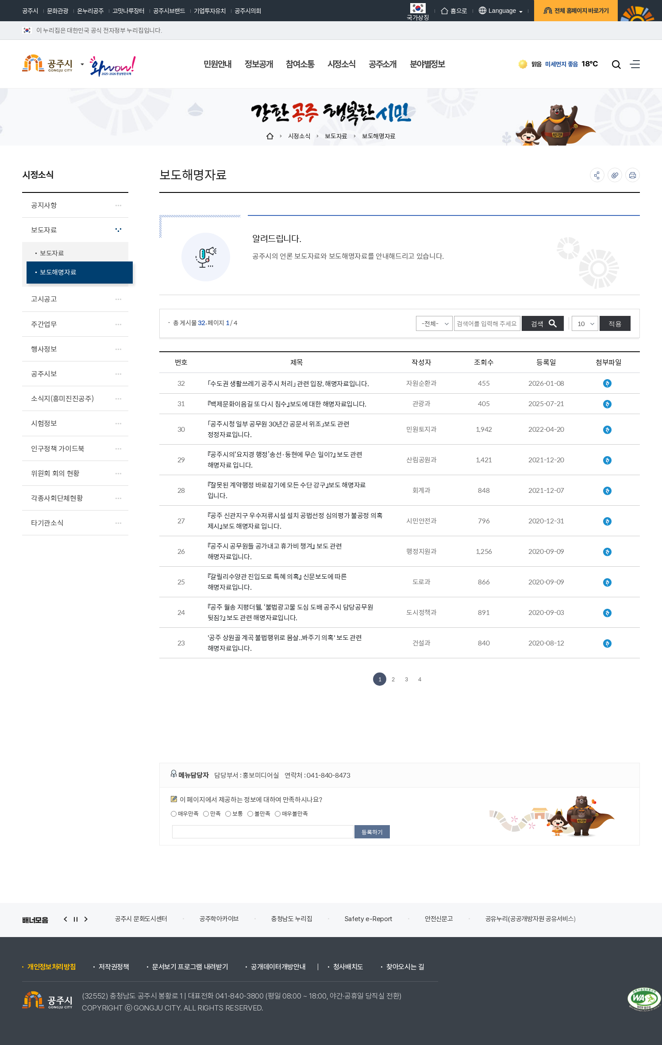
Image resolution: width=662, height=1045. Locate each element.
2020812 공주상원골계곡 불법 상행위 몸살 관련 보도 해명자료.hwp (607, 643)
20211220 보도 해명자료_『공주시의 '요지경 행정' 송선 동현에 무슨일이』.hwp (607, 460)
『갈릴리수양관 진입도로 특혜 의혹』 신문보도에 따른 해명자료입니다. (277, 581)
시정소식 (299, 136)
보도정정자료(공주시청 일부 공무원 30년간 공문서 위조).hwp (607, 430)
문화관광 (57, 10)
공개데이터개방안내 (278, 967)
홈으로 (454, 10)
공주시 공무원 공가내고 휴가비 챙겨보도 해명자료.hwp (607, 552)
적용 (615, 323)
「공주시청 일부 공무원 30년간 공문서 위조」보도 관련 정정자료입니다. (279, 429)
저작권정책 (114, 967)
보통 (233, 813)
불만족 (258, 813)
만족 (211, 813)
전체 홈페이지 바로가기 (580, 12)
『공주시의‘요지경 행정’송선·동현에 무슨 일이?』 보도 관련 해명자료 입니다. (285, 459)
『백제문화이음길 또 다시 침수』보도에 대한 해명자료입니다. (287, 404)
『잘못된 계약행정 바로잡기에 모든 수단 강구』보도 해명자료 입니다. (287, 490)
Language (497, 10)
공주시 (30, 10)
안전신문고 (521, 919)
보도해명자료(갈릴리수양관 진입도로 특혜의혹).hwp (607, 582)
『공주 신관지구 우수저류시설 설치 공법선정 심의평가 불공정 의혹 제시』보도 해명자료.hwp (607, 521)
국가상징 (418, 11)
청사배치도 (348, 967)
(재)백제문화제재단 (140, 919)
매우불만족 (291, 813)
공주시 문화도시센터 (223, 919)
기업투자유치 (210, 10)
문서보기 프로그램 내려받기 (190, 967)
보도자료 (336, 136)
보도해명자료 (379, 136)
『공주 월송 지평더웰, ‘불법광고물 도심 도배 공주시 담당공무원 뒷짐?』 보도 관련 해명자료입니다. (290, 612)
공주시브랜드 (169, 10)
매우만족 (185, 813)
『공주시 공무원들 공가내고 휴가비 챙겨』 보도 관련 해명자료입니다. (275, 551)
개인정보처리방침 (51, 967)
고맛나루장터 (128, 10)
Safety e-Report (451, 919)
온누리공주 (90, 10)
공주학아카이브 (301, 919)
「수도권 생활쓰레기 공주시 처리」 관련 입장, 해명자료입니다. (288, 383)
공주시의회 (248, 10)
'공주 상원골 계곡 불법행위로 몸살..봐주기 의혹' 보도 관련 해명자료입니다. (285, 642)
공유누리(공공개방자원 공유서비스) (612, 919)
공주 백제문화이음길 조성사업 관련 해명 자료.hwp (607, 404)
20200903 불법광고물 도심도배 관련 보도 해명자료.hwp (607, 613)
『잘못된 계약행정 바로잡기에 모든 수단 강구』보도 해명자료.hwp (607, 491)
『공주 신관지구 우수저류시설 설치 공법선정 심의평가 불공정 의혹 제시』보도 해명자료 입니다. (295, 520)
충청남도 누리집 (373, 919)
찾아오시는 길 (405, 967)
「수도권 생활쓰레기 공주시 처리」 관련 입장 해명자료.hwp (607, 383)
